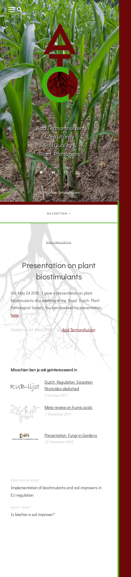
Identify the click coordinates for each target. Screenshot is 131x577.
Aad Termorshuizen (78, 329)
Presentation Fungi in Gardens (71, 435)
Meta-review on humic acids (68, 407)
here (15, 315)
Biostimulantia (58, 242)
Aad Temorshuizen (65, 192)
